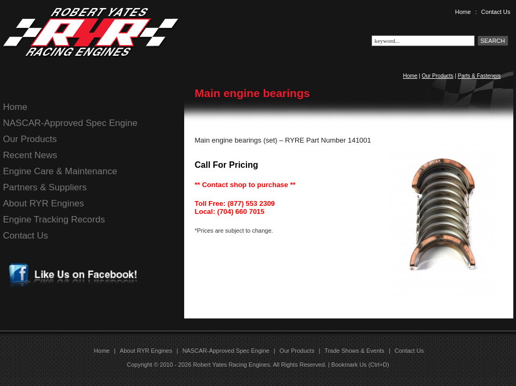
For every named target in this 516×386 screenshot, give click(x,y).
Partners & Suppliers (45, 187)
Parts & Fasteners (478, 76)
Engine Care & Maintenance (60, 171)
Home (463, 12)
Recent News (30, 155)
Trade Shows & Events (354, 350)
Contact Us (495, 12)
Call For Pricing (226, 164)
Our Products (437, 76)
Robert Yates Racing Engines (231, 364)
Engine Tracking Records (54, 219)
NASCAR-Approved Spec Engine (70, 123)
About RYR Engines (43, 203)
